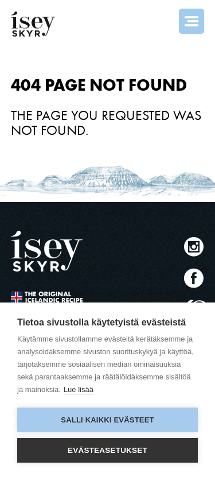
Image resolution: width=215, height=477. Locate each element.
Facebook (194, 278)
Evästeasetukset (107, 450)
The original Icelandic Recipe (47, 299)
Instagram (194, 246)
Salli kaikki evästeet (107, 420)
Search (160, 21)
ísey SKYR (33, 24)
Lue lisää (78, 389)
